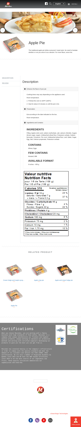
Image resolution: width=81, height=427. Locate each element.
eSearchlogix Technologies (59, 413)
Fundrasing (35, 400)
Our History (39, 403)
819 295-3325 (33, 408)
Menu (72, 5)
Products (22, 400)
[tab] (10, 78)
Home (11, 400)
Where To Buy (51, 400)
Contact (65, 400)
